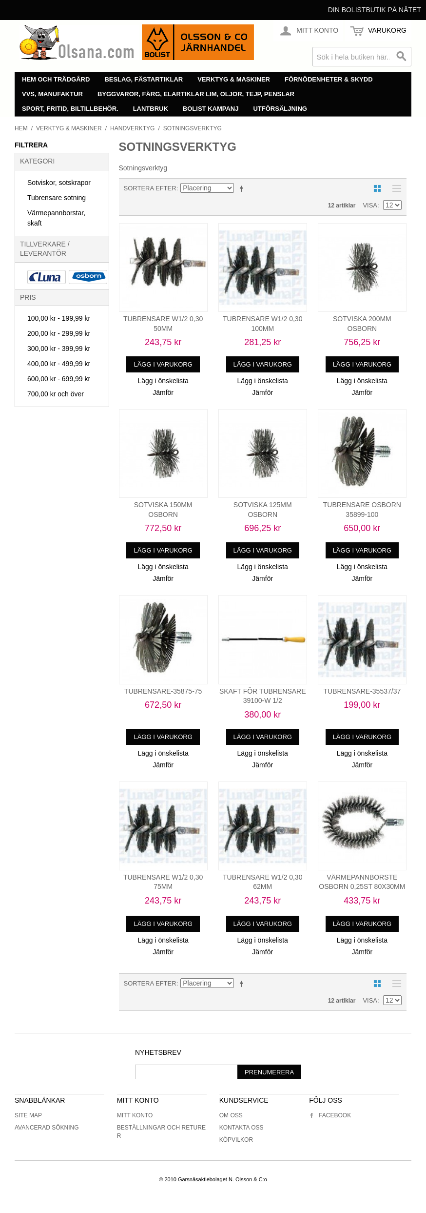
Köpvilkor (236, 1139)
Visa (370, 205)
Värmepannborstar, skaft (56, 218)
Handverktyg (132, 128)
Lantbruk (150, 108)
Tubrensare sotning (56, 198)
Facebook (330, 1115)
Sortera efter (150, 188)
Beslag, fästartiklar (143, 79)
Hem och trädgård (56, 79)
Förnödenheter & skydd (329, 79)
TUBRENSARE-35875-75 (163, 691)
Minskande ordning (243, 188)
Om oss (231, 1115)
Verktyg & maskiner (233, 79)
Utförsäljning (280, 108)
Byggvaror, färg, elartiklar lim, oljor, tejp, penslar (195, 94)
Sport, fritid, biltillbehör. (70, 108)
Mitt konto (135, 1115)
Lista (394, 188)
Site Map (28, 1115)
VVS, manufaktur (52, 94)
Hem (21, 128)
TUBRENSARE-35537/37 (362, 691)
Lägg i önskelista (162, 381)
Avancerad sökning (47, 1127)
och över (55, 394)
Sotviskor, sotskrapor (59, 182)
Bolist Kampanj (211, 108)
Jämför (163, 392)
